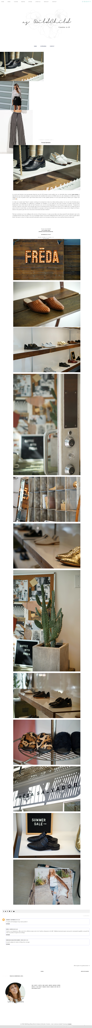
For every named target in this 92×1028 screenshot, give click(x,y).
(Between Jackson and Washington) (46, 231)
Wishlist (48, 986)
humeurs (52, 986)
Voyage (30, 1)
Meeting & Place (35, 986)
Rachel (7, 929)
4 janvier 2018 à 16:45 (13, 929)
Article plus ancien (85, 971)
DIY (59, 986)
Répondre (8, 923)
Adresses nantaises (53, 985)
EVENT (33, 988)
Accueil (42, 971)
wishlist (46, 1)
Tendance (44, 986)
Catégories (43, 46)
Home (2, 1)
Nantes (23, 1)
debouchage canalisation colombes (13, 940)
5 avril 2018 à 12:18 (24, 940)
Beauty (40, 986)
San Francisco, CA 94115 (46, 234)
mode (9, 1)
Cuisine (16, 1)
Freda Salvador (75, 194)
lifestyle (37, 1)
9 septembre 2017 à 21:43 (15, 919)
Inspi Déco (56, 986)
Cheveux (38, 988)
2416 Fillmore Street (46, 230)
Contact (54, 1)
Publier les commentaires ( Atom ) (16, 976)
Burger (35, 988)
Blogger (69, 1024)
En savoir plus (70, 1026)
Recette (35, 985)
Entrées (58, 985)
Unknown (8, 919)
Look (33, 985)
